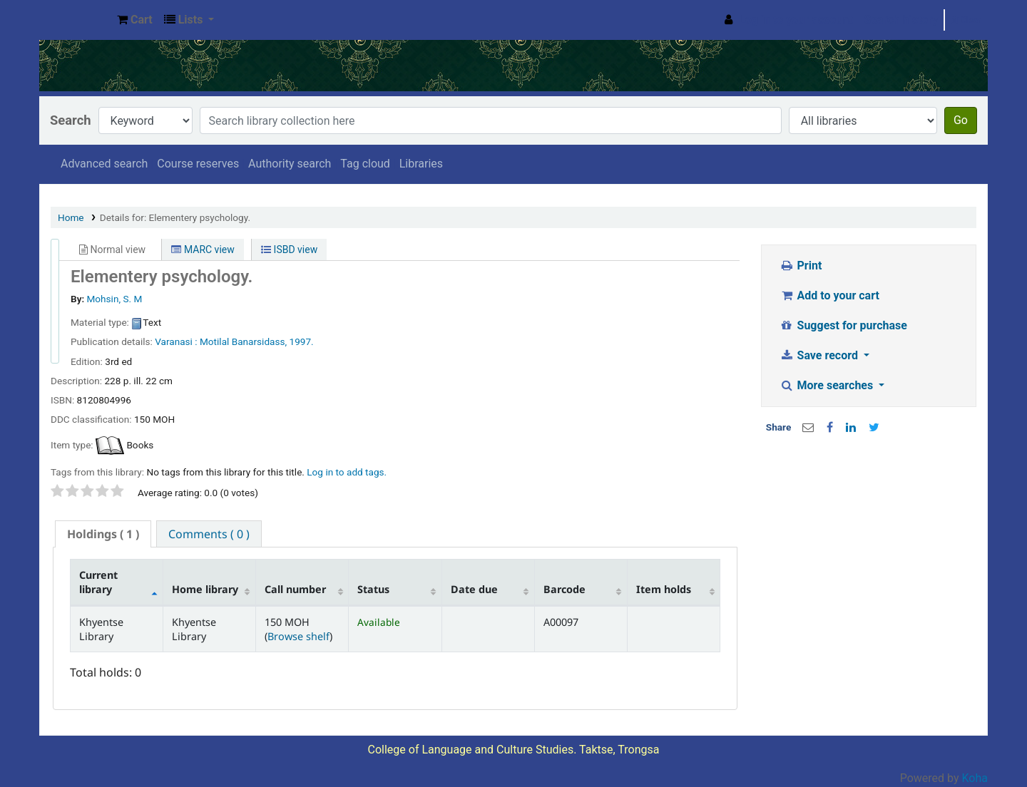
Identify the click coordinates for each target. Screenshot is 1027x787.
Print (801, 265)
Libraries (421, 163)
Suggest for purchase (843, 325)
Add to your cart (829, 295)
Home (71, 217)
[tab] (103, 534)
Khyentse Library (75, 20)
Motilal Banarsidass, (243, 341)
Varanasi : (176, 341)
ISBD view (289, 249)
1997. (302, 341)
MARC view (202, 249)
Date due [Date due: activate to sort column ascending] (474, 589)
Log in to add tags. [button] (347, 472)
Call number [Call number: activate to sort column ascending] (295, 589)
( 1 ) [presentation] (103, 534)
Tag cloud (365, 163)
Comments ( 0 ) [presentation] (209, 534)
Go (961, 120)
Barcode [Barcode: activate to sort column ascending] (564, 589)
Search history (901, 19)
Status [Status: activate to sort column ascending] (373, 589)
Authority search (289, 163)
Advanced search (104, 163)
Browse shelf (298, 636)
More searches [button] (828, 385)
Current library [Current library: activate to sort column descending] (98, 581)
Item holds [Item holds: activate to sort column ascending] (663, 589)
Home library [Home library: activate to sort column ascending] (205, 589)
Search (70, 120)
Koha (975, 778)
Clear (966, 19)
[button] (134, 20)
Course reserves (198, 163)
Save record (820, 355)
